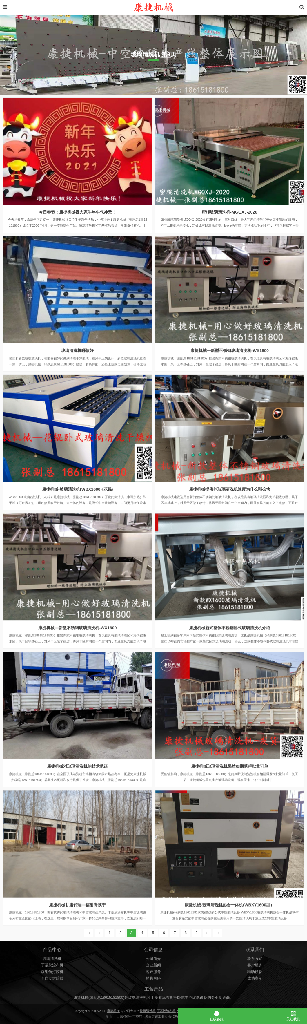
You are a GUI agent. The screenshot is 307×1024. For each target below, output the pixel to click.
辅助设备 (254, 978)
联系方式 (254, 965)
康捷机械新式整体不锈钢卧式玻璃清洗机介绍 (229, 652)
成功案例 (254, 985)
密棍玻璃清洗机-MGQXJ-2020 (229, 212)
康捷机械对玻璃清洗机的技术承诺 (77, 790)
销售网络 (153, 985)
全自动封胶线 (52, 985)
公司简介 (153, 965)
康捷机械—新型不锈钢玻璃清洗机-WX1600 (77, 652)
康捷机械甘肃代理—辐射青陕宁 (77, 929)
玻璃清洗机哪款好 (77, 375)
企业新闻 (153, 972)
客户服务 (153, 978)
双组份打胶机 (52, 978)
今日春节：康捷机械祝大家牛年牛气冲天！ (77, 212)
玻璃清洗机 (52, 965)
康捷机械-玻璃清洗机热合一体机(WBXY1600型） (229, 929)
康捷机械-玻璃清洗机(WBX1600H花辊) (77, 513)
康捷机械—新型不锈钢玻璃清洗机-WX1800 (229, 375)
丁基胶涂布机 (52, 972)
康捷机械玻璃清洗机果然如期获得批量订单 (229, 790)
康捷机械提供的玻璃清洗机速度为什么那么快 (229, 513)
